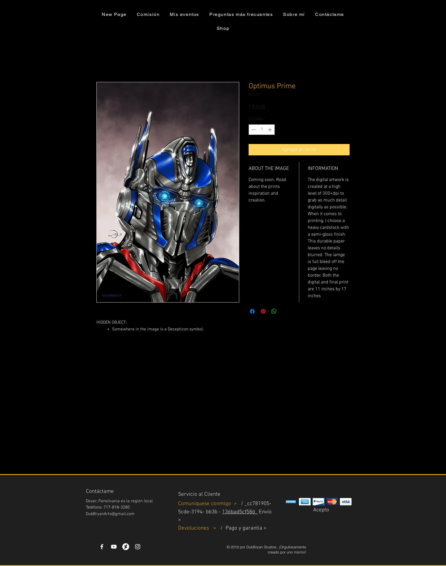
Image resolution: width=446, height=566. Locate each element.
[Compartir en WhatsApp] (274, 311)
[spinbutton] (262, 130)
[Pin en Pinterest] (263, 311)
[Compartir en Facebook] (252, 311)
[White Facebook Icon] (101, 546)
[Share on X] (284, 311)
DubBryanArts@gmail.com (110, 513)
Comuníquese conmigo (205, 504)
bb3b (211, 512)
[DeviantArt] (125, 546)
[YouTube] (113, 546)
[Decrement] (253, 130)
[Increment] (270, 130)
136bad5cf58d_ (239, 512)
